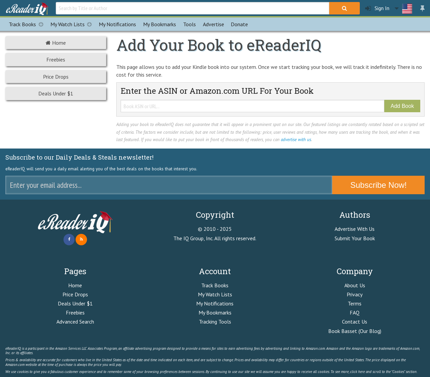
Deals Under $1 (55, 93)
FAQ (354, 312)
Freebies (55, 59)
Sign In (377, 8)
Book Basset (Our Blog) (354, 331)
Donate (239, 24)
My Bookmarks (215, 312)
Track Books (28, 24)
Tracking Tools (215, 321)
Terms (354, 303)
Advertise (213, 24)
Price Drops (56, 76)
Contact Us (354, 321)
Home (56, 42)
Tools (189, 24)
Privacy (354, 294)
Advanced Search (75, 321)
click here (357, 371)
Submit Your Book (355, 238)
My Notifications (214, 303)
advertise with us (296, 139)
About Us (354, 285)
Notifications (117, 24)
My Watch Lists (72, 24)
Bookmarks (159, 24)
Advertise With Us (355, 228)
